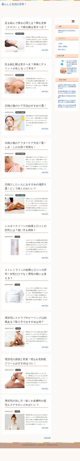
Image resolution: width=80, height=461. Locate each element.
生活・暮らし (19, 38)
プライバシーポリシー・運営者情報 (49, 12)
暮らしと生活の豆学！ (16, 4)
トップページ (11, 12)
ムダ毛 (17, 245)
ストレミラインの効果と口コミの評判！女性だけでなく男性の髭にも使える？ (26, 282)
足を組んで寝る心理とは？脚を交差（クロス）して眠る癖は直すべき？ (25, 27)
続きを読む (45, 54)
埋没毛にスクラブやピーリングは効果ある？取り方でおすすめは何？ (25, 330)
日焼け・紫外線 (20, 121)
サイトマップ (69, 12)
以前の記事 (47, 450)
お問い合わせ (30, 12)
